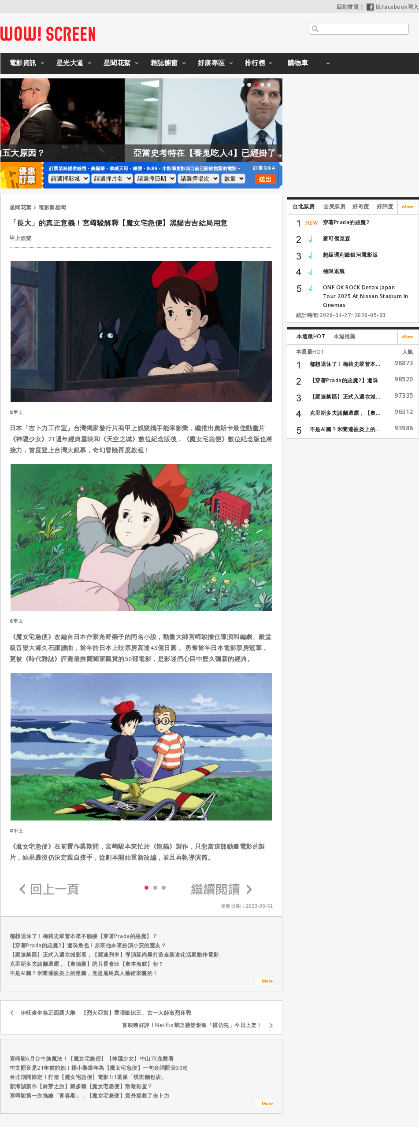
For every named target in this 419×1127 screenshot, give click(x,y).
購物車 (298, 62)
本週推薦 (345, 336)
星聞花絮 (117, 62)
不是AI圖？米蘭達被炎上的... (345, 429)
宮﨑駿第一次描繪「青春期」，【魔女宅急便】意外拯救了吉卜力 (90, 1095)
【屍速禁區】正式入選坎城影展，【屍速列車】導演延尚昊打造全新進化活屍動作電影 (114, 954)
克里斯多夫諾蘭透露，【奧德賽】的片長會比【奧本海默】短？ (87, 964)
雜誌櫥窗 (164, 62)
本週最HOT (311, 336)
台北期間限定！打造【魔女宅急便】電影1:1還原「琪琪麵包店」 (88, 1077)
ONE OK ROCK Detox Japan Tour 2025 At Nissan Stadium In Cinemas (365, 296)
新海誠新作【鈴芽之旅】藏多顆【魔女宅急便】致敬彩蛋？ (81, 1086)
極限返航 (334, 271)
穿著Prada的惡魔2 (346, 222)
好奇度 (360, 206)
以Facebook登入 (393, 7)
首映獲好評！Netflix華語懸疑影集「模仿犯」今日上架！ (192, 1025)
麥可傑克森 (337, 238)
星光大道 (70, 62)
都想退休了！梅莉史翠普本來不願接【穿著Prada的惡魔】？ (84, 936)
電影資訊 (23, 62)
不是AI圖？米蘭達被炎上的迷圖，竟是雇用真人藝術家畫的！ (84, 973)
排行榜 (255, 62)
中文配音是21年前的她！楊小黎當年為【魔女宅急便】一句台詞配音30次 (99, 1068)
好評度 (385, 206)
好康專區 (211, 62)
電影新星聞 (52, 207)
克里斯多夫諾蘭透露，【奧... (345, 413)
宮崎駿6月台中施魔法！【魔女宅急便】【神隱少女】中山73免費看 (92, 1058)
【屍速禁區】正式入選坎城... (345, 396)
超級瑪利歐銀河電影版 (350, 255)
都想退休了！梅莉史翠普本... (345, 364)
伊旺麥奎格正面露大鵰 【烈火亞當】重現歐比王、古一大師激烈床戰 (106, 1012)
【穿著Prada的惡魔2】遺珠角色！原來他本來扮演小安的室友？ (88, 945)
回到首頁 (348, 7)
